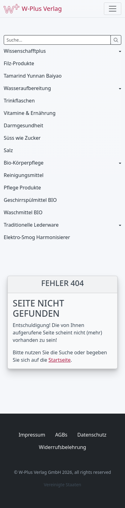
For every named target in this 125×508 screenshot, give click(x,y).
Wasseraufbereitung (27, 88)
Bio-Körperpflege (23, 162)
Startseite (59, 359)
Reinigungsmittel (23, 175)
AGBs (61, 434)
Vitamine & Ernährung (30, 113)
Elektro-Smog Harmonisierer (37, 237)
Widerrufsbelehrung (62, 447)
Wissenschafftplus (25, 51)
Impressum (32, 434)
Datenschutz (91, 434)
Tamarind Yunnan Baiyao (33, 75)
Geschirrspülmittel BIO (30, 200)
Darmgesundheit (23, 125)
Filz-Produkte (19, 63)
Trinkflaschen (19, 100)
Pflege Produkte (22, 187)
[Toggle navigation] (112, 8)
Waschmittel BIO (23, 212)
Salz (8, 150)
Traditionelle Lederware (31, 224)
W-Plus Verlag (33, 8)
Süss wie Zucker (22, 137)
